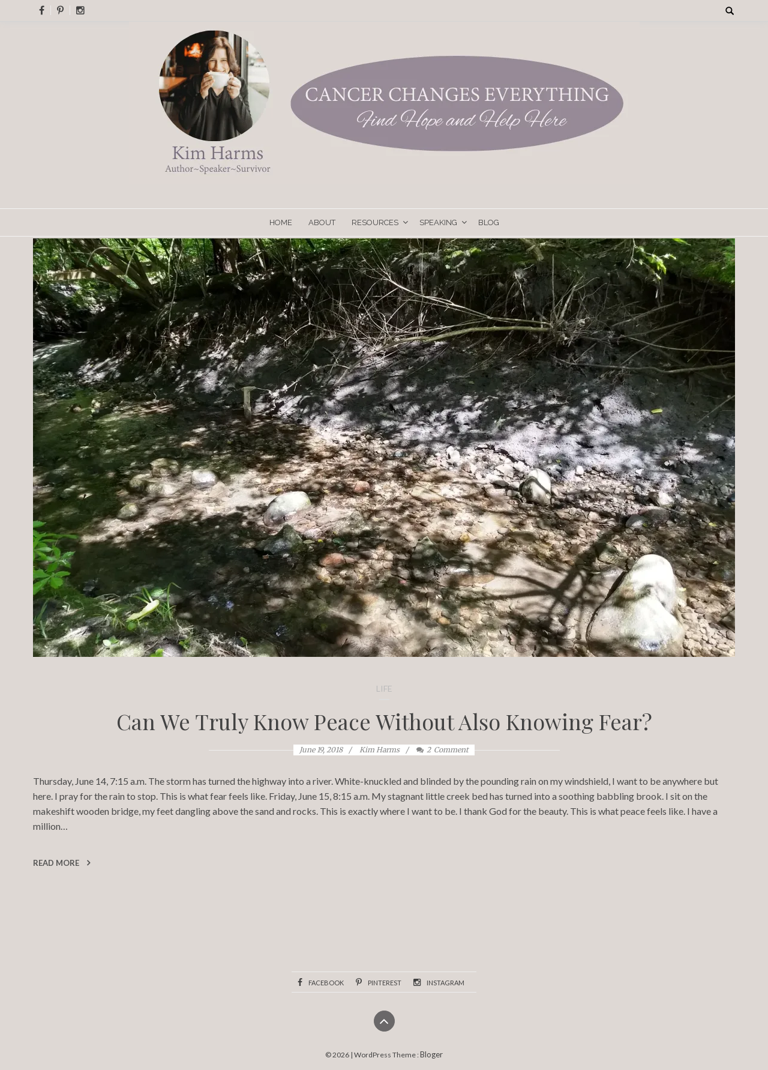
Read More (61, 863)
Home (280, 222)
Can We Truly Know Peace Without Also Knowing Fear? (384, 721)
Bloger (431, 1054)
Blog (488, 222)
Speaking (438, 222)
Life (384, 688)
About (321, 222)
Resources (375, 222)
